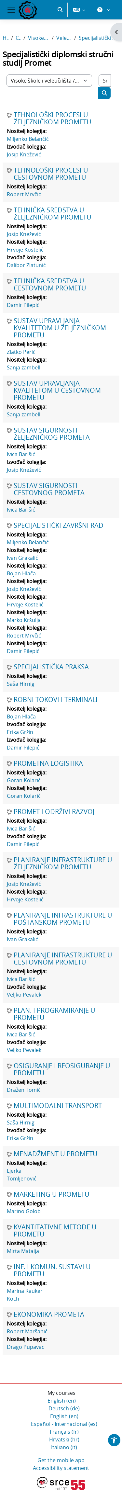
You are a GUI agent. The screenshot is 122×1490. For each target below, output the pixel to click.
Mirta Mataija (23, 1251)
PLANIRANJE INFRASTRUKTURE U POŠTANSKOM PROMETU (63, 919)
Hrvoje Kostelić (25, 249)
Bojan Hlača (21, 573)
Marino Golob (24, 1211)
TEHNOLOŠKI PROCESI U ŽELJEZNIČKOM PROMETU (52, 118)
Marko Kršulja (24, 620)
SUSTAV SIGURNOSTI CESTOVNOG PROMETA (49, 489)
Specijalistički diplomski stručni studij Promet (99, 37)
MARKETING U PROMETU (51, 1194)
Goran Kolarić (24, 780)
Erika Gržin (20, 732)
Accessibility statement (61, 1468)
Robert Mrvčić (24, 194)
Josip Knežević (24, 154)
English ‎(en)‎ (61, 1400)
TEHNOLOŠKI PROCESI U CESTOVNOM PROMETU (51, 174)
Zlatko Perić (21, 352)
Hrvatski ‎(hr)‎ (64, 1439)
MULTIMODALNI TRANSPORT (58, 1105)
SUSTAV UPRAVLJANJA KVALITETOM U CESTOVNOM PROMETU (57, 390)
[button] (60, 9)
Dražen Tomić (24, 1089)
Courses (18, 37)
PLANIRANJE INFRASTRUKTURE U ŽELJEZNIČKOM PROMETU (63, 863)
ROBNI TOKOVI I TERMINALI (56, 699)
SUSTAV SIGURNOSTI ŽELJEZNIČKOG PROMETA (52, 434)
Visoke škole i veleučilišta (38, 37)
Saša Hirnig (20, 683)
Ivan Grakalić (22, 557)
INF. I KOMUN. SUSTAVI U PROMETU (52, 1270)
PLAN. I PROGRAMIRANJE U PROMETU (54, 1014)
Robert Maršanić (27, 1331)
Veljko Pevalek (24, 994)
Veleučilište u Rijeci (64, 37)
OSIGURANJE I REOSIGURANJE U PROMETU (62, 1069)
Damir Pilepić (23, 305)
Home (5, 37)
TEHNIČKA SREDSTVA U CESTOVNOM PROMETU (50, 284)
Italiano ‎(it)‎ (64, 1447)
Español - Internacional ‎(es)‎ (64, 1424)
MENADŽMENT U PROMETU (56, 1153)
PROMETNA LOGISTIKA (48, 763)
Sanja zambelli (24, 367)
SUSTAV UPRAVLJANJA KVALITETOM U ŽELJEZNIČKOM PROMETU (60, 328)
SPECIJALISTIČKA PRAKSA (51, 667)
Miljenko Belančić (28, 138)
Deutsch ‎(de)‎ (64, 1408)
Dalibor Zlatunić (26, 265)
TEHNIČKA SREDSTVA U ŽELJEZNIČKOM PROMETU (52, 214)
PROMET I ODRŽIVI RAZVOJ (54, 811)
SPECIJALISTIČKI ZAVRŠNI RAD (58, 525)
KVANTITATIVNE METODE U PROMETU (55, 1231)
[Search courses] (105, 80)
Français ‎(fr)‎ (64, 1431)
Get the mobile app (61, 1460)
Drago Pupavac (25, 1346)
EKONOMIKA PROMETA (49, 1314)
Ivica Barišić (21, 454)
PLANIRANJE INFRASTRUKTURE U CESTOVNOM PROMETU (63, 959)
